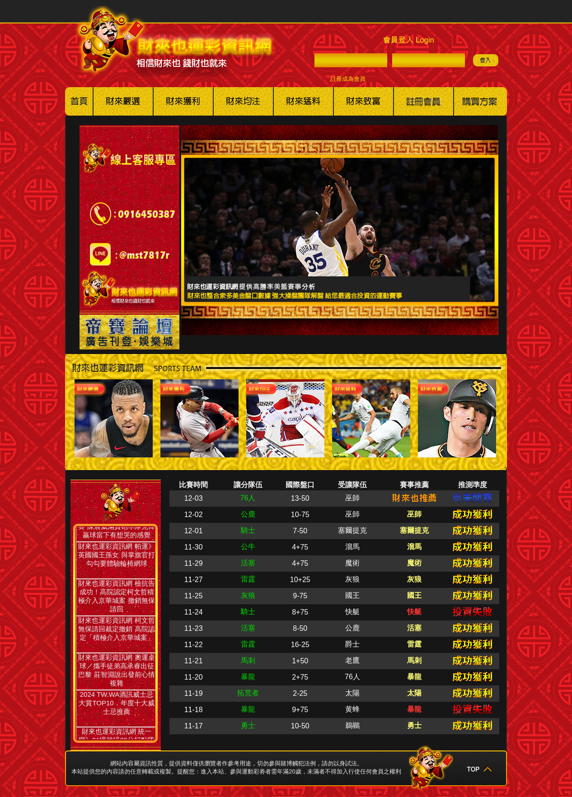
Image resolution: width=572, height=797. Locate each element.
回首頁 (79, 101)
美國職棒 (123, 101)
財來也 (363, 101)
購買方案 (480, 101)
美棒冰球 (243, 101)
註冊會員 (424, 101)
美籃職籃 (183, 101)
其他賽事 (303, 101)
